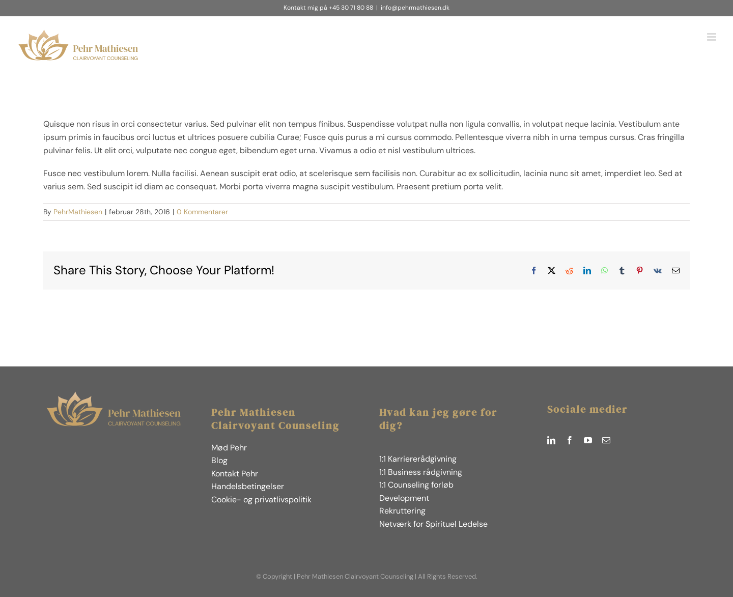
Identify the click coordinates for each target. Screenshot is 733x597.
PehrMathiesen (77, 211)
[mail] (606, 440)
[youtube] (588, 440)
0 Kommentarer (202, 211)
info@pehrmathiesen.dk (415, 8)
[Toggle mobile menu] (712, 37)
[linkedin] (551, 440)
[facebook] (570, 440)
